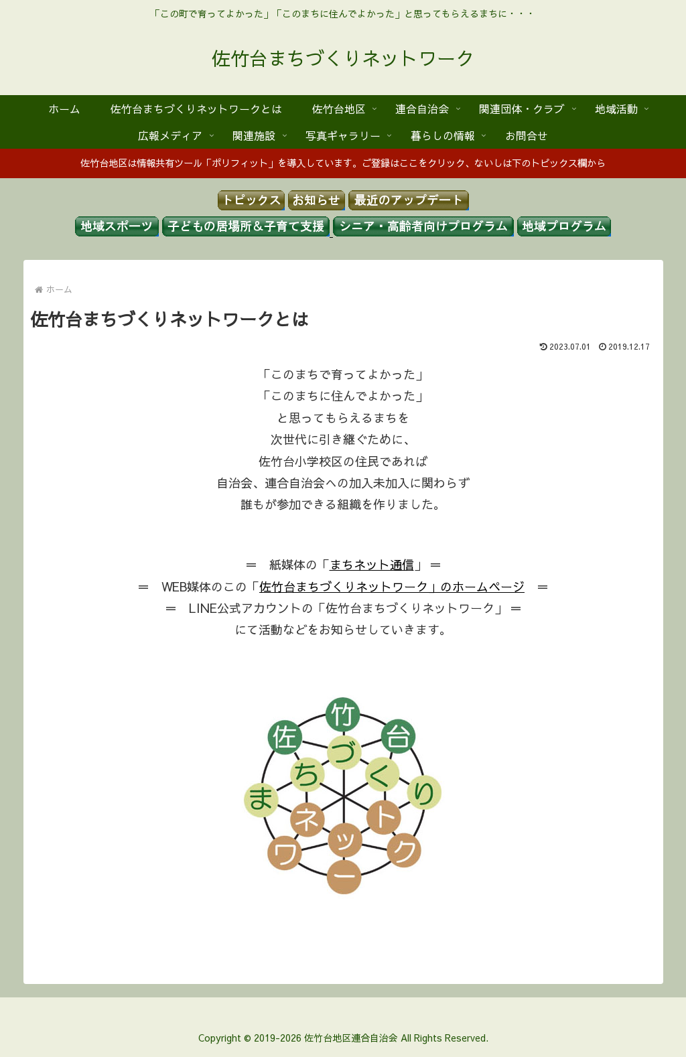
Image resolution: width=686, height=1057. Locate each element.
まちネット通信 (372, 564)
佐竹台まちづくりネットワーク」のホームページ (392, 586)
